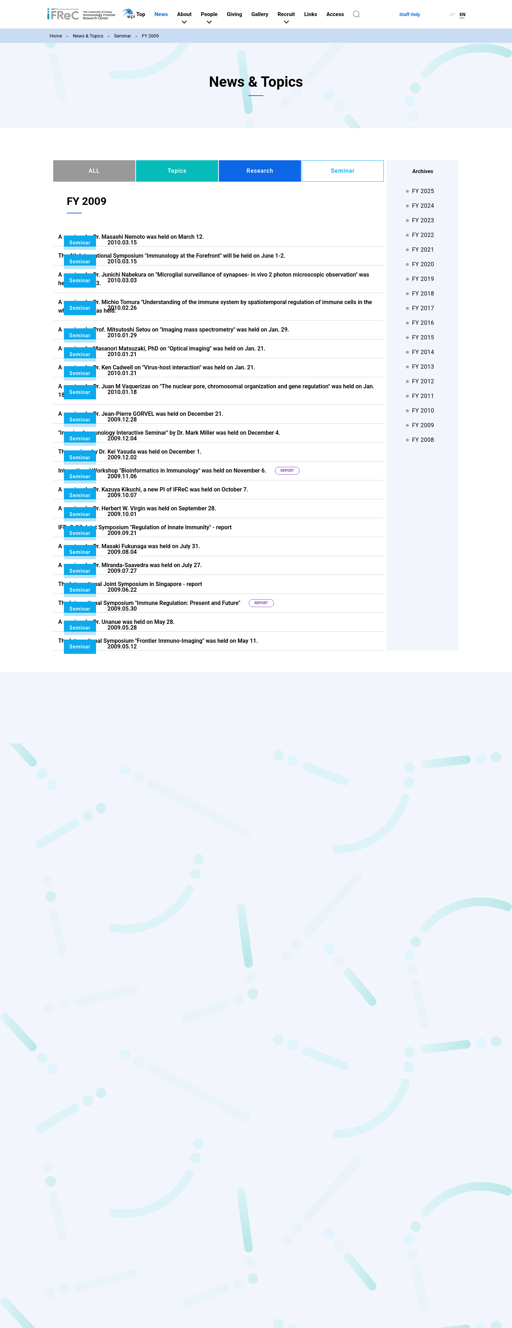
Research (259, 170)
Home (56, 36)
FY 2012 (423, 381)
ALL (94, 170)
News (197, 14)
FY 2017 (423, 308)
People (245, 14)
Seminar (122, 36)
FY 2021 (423, 249)
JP (452, 14)
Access (371, 14)
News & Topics (88, 36)
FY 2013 (423, 366)
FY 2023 (423, 220)
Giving (270, 14)
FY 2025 (423, 191)
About (221, 14)
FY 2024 (423, 205)
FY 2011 (423, 396)
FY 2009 (150, 36)
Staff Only (427, 14)
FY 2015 (423, 337)
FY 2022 (423, 235)
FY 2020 (423, 264)
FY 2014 (423, 352)
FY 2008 (423, 439)
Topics (176, 170)
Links (347, 14)
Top (177, 14)
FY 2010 (423, 410)
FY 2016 (423, 322)
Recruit (322, 14)
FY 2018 (423, 293)
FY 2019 (423, 279)
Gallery (296, 14)
